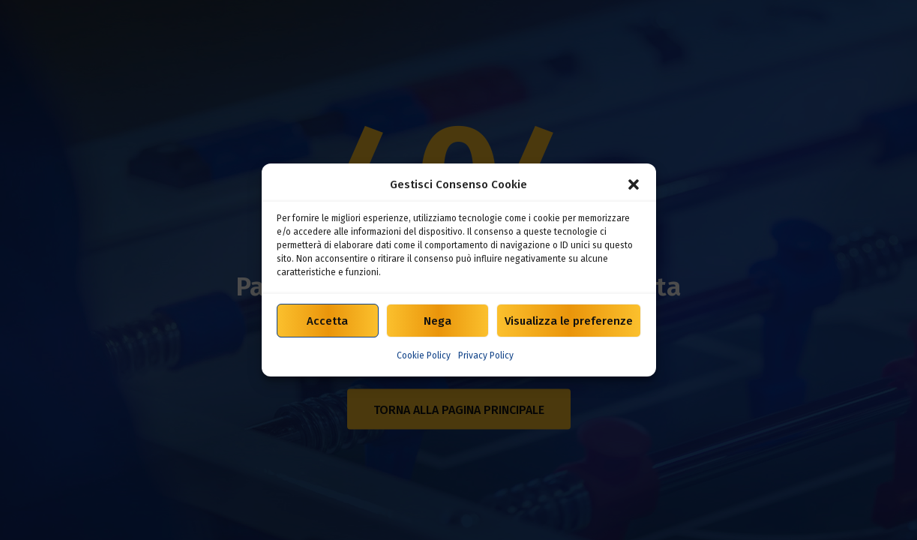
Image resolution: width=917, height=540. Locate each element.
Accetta (327, 321)
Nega (437, 321)
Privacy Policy (486, 355)
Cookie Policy (424, 355)
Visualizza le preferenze (569, 321)
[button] (633, 184)
